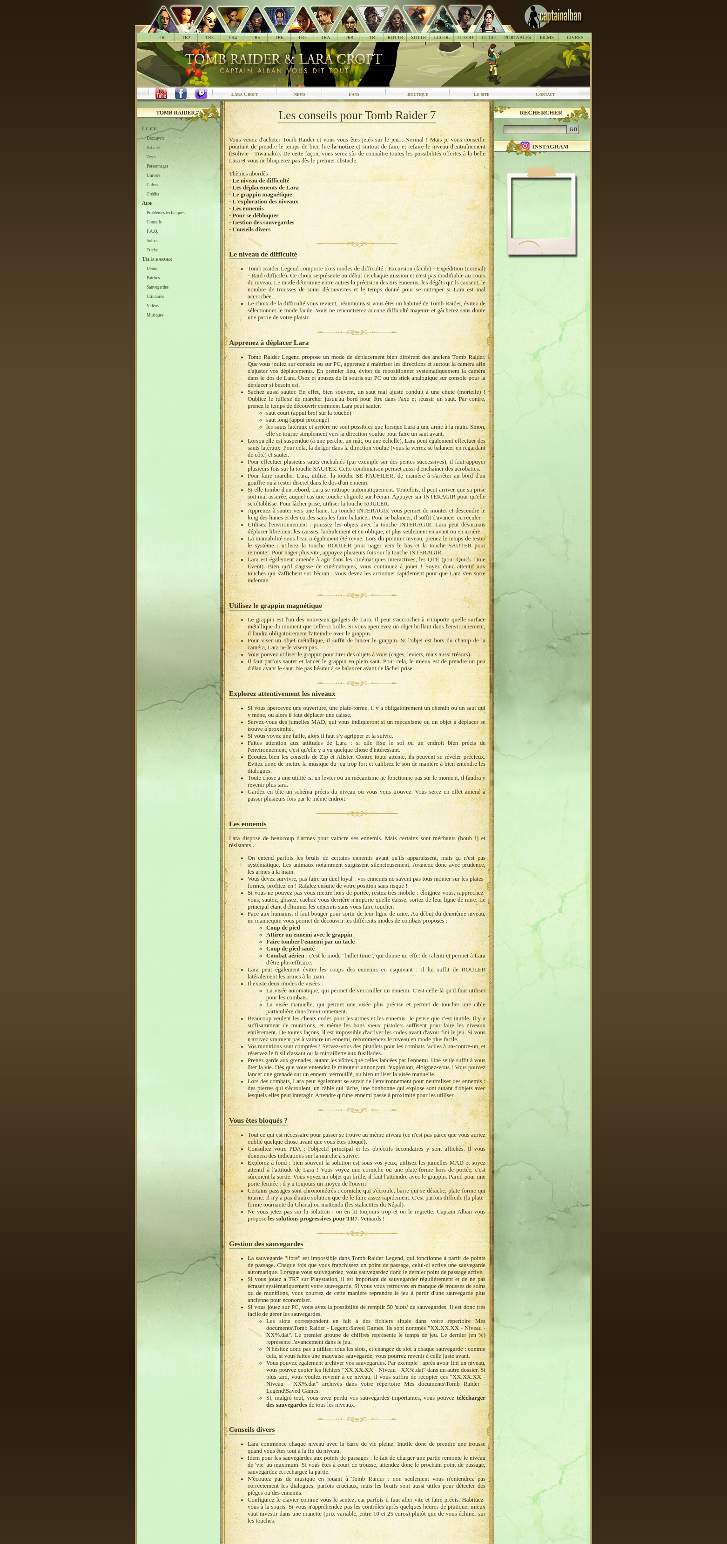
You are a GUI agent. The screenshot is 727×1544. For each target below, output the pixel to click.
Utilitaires (155, 296)
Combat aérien (285, 955)
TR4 (233, 37)
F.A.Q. (152, 231)
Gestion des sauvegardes (263, 222)
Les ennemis (247, 208)
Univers (154, 175)
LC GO (488, 37)
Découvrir (155, 138)
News (299, 94)
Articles (154, 147)
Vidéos (153, 305)
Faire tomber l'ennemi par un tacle (310, 941)
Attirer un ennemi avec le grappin (309, 934)
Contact (545, 94)
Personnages (157, 166)
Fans (354, 94)
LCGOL (442, 37)
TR (372, 37)
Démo (152, 268)
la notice (343, 146)
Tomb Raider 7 (177, 112)
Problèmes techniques (166, 212)
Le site (482, 94)
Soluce (152, 240)
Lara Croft (244, 94)
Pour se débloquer (255, 215)
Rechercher (541, 112)
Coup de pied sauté (290, 948)
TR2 (186, 37)
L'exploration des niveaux (265, 201)
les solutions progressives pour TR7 (312, 1218)
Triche (152, 250)
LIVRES (575, 37)
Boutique (417, 94)
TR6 (279, 37)
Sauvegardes (157, 287)
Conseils (154, 222)
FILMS (547, 37)
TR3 (209, 37)
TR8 (348, 37)
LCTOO (465, 37)
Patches (153, 278)
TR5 (256, 37)
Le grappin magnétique (262, 194)
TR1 (163, 37)
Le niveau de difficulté (260, 180)
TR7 (302, 37)
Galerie (153, 184)
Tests (151, 157)
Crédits (153, 194)
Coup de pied (283, 927)
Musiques (155, 315)
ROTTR (396, 37)
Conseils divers (251, 229)
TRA (325, 37)
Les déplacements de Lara (265, 187)
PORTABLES (518, 37)
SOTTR (418, 37)
